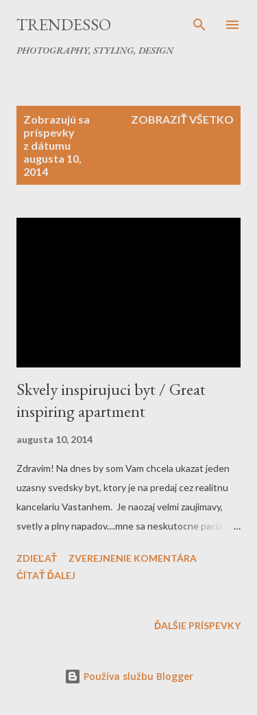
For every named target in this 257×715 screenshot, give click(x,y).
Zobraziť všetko (182, 119)
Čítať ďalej (45, 575)
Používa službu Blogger (128, 676)
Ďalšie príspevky (197, 625)
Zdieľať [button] (36, 558)
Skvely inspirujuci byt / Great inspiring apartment (111, 400)
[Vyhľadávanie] (199, 24)
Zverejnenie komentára (133, 558)
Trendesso (63, 24)
